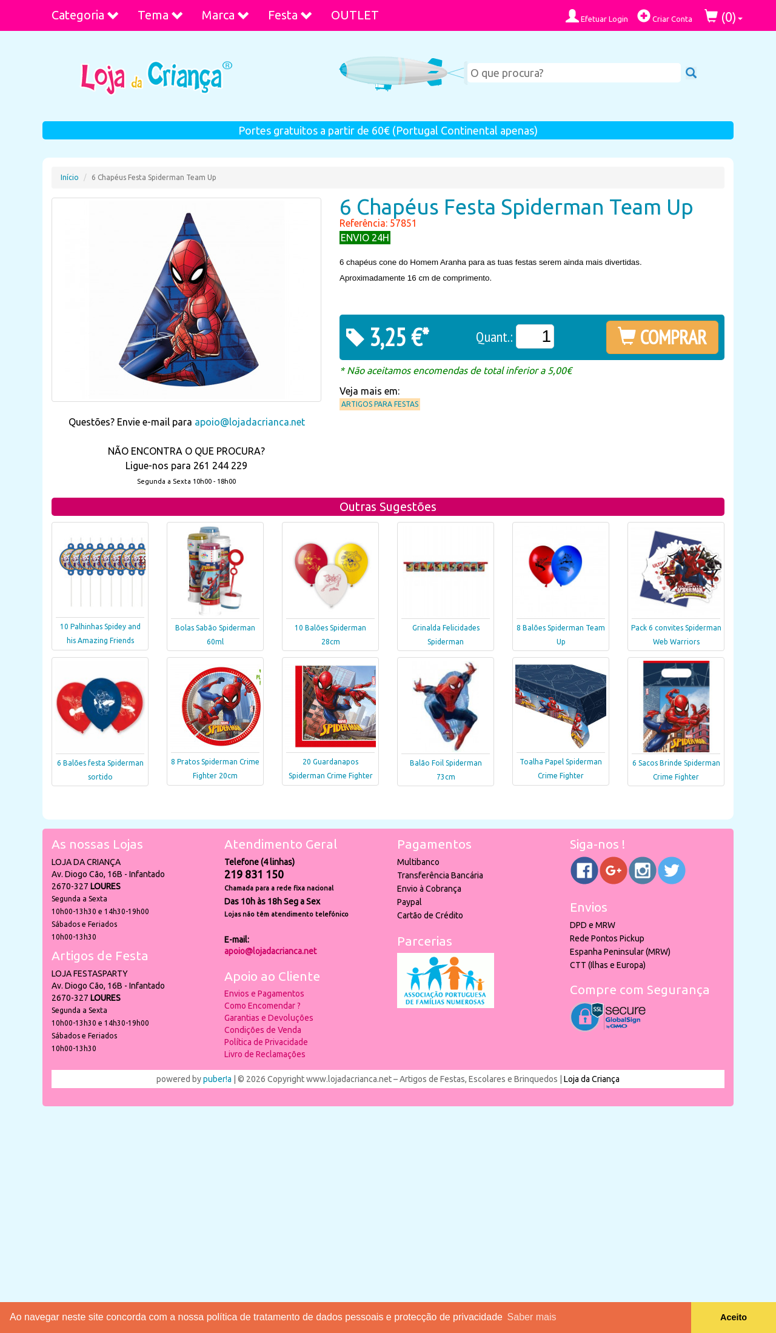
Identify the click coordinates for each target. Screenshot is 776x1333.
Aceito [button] (733, 1317)
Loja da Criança (592, 1079)
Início (70, 177)
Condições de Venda (262, 1030)
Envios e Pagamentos (264, 993)
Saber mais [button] (532, 1317)
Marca (226, 15)
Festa (290, 15)
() (723, 16)
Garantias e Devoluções (268, 1018)
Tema (161, 15)
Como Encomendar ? (262, 1006)
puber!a (217, 1079)
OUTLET (355, 15)
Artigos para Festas (379, 404)
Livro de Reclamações (265, 1054)
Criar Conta (664, 16)
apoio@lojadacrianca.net (250, 421)
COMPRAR (662, 337)
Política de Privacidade (266, 1042)
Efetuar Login (597, 16)
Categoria (85, 15)
